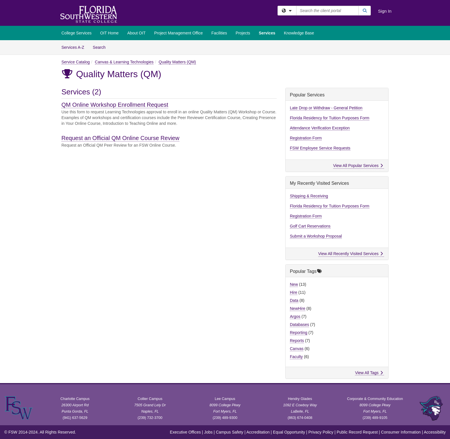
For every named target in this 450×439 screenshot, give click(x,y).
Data (294, 300)
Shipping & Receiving (309, 196)
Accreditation (258, 432)
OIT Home (109, 33)
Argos (295, 316)
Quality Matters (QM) (177, 62)
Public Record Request (357, 432)
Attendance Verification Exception (320, 128)
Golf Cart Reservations (310, 226)
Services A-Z (72, 47)
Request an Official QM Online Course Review (120, 138)
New (294, 284)
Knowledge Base (299, 33)
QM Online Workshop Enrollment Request (114, 105)
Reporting (298, 332)
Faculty (296, 356)
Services (267, 33)
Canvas (296, 348)
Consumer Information (401, 432)
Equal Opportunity (289, 432)
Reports (297, 340)
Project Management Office (178, 33)
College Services (76, 33)
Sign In (384, 11)
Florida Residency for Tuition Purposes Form (329, 118)
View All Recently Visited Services (350, 253)
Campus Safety (229, 432)
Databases (299, 324)
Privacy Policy (320, 432)
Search (101, 47)
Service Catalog (75, 62)
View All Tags (369, 372)
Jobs (208, 432)
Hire (293, 292)
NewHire (297, 308)
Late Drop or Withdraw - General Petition (326, 108)
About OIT (136, 33)
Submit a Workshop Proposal (316, 236)
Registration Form (306, 138)
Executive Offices (185, 432)
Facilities (219, 33)
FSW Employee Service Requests (320, 148)
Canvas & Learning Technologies (124, 62)
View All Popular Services (358, 165)
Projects (243, 33)
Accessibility (435, 432)
